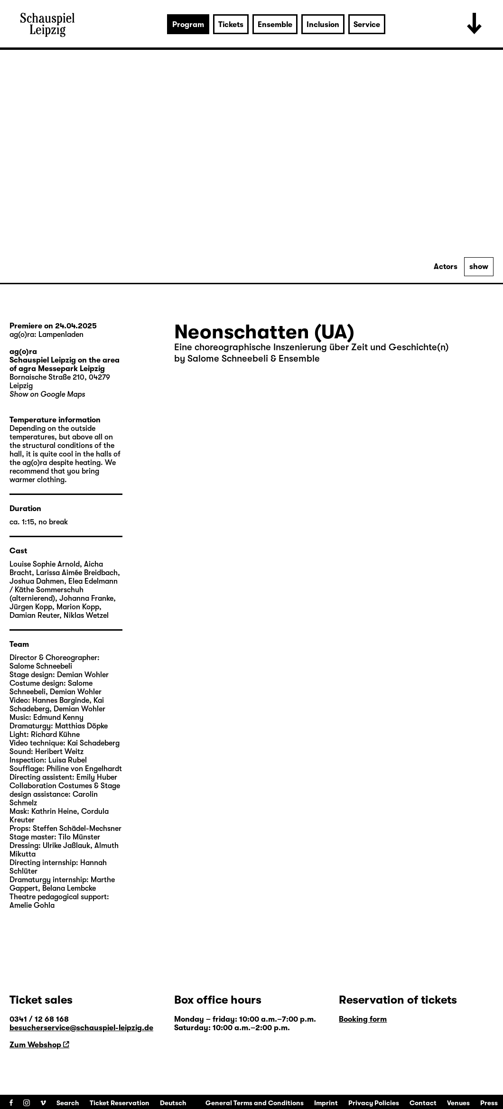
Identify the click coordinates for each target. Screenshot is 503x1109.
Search (67, 1103)
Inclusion (323, 24)
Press (489, 1103)
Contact (423, 1103)
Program (188, 24)
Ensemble (275, 24)
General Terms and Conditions (254, 1103)
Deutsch (173, 1103)
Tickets (230, 24)
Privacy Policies (373, 1103)
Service (367, 24)
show (478, 266)
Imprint (326, 1103)
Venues (458, 1103)
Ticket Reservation (119, 1103)
